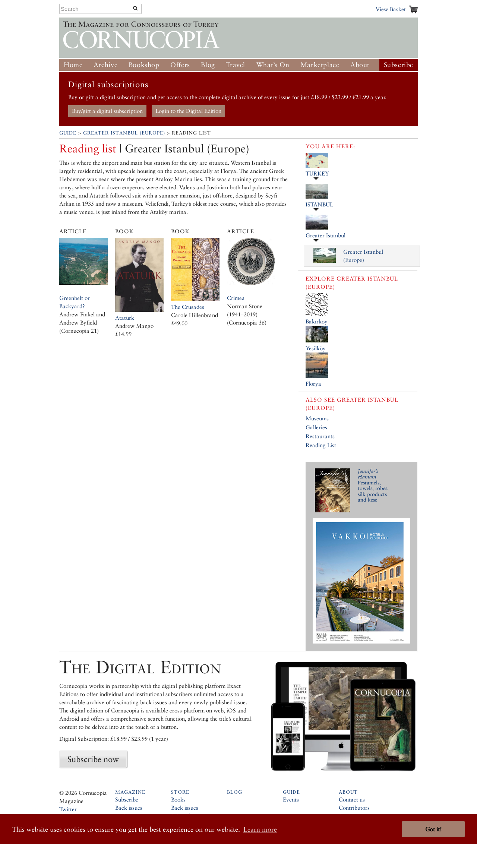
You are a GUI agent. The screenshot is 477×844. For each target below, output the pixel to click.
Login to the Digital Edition (188, 111)
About (360, 65)
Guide (67, 133)
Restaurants (320, 436)
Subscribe (398, 65)
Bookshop (144, 65)
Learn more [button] (260, 829)
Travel (235, 65)
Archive (105, 65)
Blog (208, 65)
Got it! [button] (433, 829)
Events (291, 799)
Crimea (236, 298)
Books (178, 799)
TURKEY (317, 173)
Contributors (354, 808)
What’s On (272, 65)
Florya (313, 383)
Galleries (316, 427)
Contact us (352, 799)
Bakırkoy (317, 321)
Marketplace (319, 65)
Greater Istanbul (325, 235)
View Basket (391, 9)
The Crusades (187, 307)
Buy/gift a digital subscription (107, 111)
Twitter (68, 809)
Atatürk (124, 317)
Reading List (321, 445)
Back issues (128, 808)
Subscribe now (93, 759)
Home (73, 65)
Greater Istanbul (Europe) (124, 133)
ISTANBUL (319, 204)
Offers (180, 65)
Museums (317, 418)
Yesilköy (316, 348)
